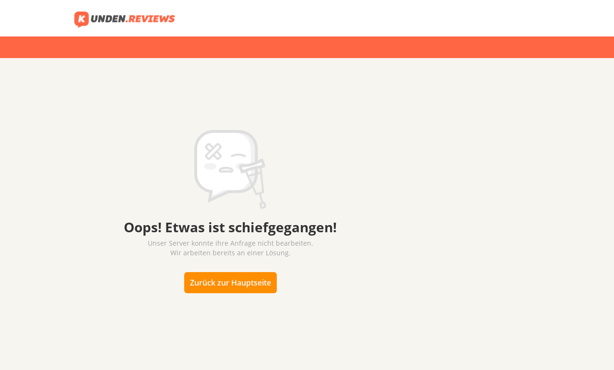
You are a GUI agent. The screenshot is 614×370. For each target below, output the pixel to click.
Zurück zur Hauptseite (230, 282)
